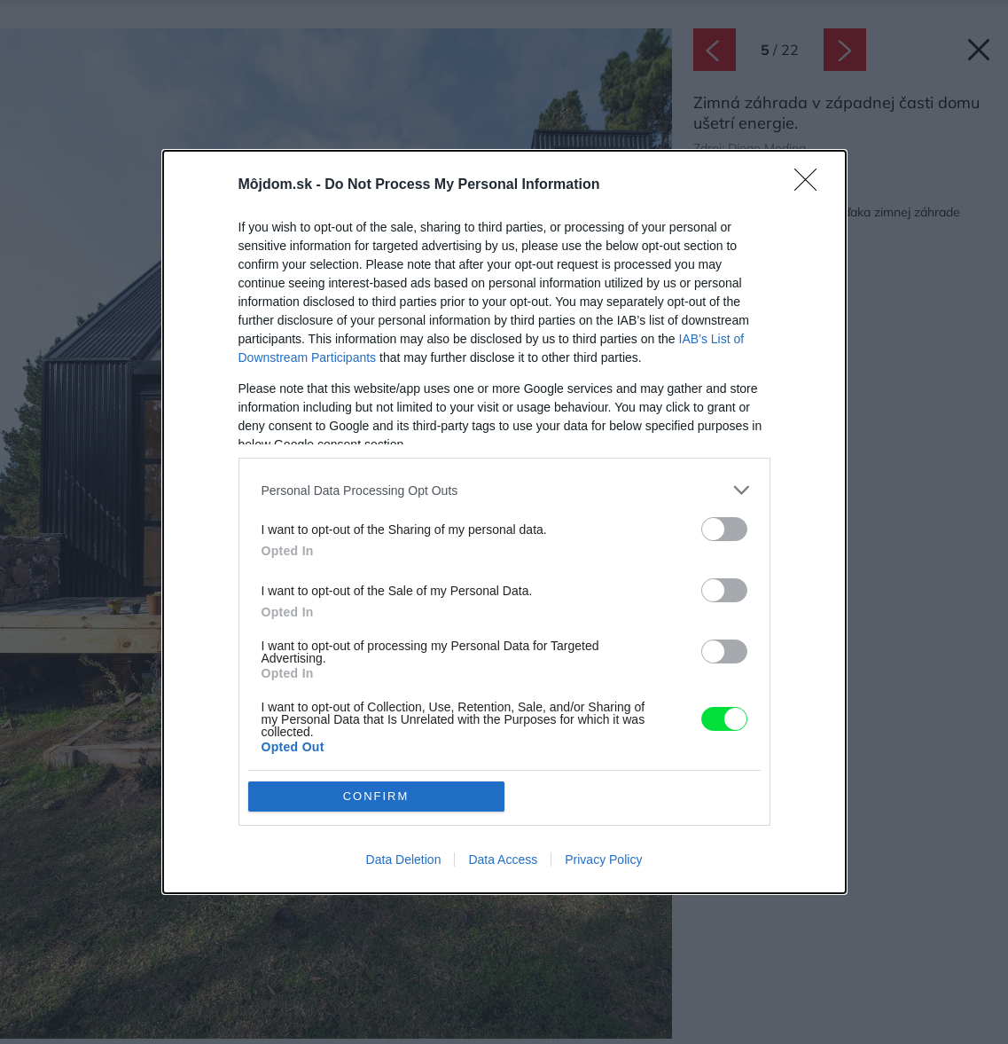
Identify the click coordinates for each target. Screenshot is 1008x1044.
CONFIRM (376, 796)
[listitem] (504, 490)
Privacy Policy (603, 859)
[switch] (724, 529)
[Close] (811, 185)
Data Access (502, 859)
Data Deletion (403, 859)
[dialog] (504, 521)
